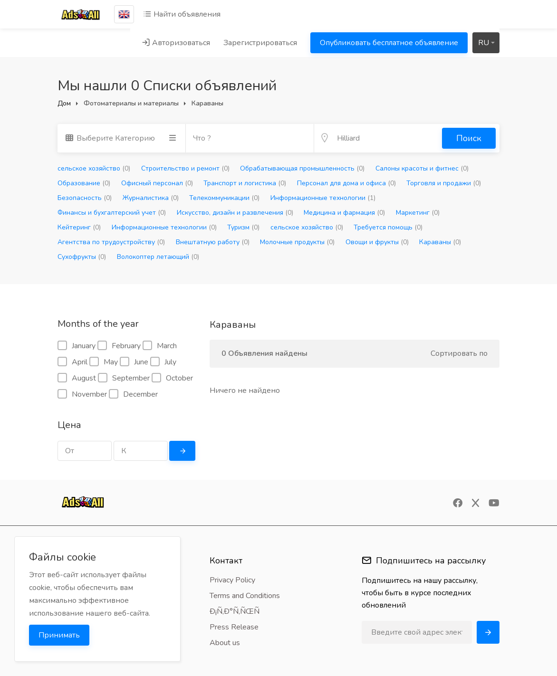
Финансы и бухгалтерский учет (112, 212)
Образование (84, 183)
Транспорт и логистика (244, 183)
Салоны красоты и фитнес (422, 168)
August (77, 378)
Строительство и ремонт (185, 168)
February (119, 346)
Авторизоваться (176, 43)
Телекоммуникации (224, 197)
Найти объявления (182, 14)
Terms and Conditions (245, 595)
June (134, 362)
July (163, 362)
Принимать (59, 635)
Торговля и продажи (443, 183)
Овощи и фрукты (377, 242)
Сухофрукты (82, 256)
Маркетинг (418, 212)
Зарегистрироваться (260, 43)
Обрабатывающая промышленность (302, 168)
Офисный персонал (157, 183)
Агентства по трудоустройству (111, 242)
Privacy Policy (232, 580)
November (82, 394)
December (133, 394)
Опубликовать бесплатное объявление (389, 43)
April (72, 362)
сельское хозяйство (94, 168)
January (77, 346)
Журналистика (151, 197)
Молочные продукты (297, 242)
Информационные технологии (322, 197)
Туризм (243, 227)
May (103, 362)
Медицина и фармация (344, 212)
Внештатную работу (213, 242)
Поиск (468, 138)
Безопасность (85, 197)
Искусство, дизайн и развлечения (235, 212)
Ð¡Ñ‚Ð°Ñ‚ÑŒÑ (238, 611)
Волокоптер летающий (158, 256)
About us (225, 643)
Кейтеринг (79, 227)
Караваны (440, 242)
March (160, 346)
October (172, 378)
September (124, 378)
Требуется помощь (388, 227)
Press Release (234, 627)
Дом (64, 103)
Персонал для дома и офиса (346, 183)
